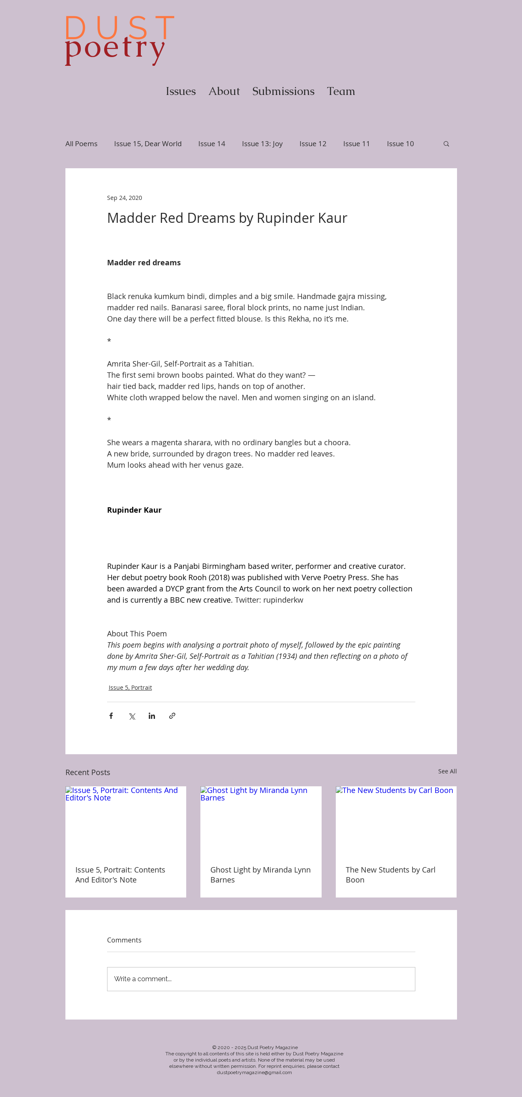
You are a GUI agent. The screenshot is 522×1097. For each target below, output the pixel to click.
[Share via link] (172, 716)
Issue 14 (211, 143)
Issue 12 (313, 143)
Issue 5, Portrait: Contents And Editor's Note (120, 875)
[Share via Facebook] (111, 716)
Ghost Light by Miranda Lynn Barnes (260, 875)
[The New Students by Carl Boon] (396, 820)
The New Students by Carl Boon (391, 875)
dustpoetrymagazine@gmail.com (254, 1072)
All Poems (81, 143)
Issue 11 (356, 143)
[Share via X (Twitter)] (131, 716)
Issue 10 (400, 143)
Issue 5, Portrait (130, 687)
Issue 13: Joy (262, 143)
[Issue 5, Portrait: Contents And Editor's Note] (126, 820)
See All (447, 771)
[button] (446, 143)
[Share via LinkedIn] (152, 716)
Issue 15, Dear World (148, 143)
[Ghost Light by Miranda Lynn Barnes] (261, 820)
